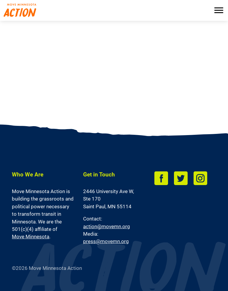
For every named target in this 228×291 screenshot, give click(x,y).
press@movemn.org (106, 241)
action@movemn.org (106, 226)
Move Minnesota (30, 237)
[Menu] (218, 11)
